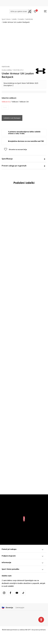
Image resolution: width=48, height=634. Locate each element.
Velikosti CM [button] (24, 102)
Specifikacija (23, 158)
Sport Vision (6, 19)
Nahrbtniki (29, 19)
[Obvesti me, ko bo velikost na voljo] (5, 107)
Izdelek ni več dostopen (12, 118)
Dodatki (21, 19)
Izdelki (14, 19)
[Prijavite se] (35, 11)
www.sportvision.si (13, 630)
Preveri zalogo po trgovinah (23, 165)
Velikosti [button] (15, 102)
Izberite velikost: (9, 98)
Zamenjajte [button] (19, 607)
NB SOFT (28, 630)
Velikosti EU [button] (6, 102)
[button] (20, 11)
